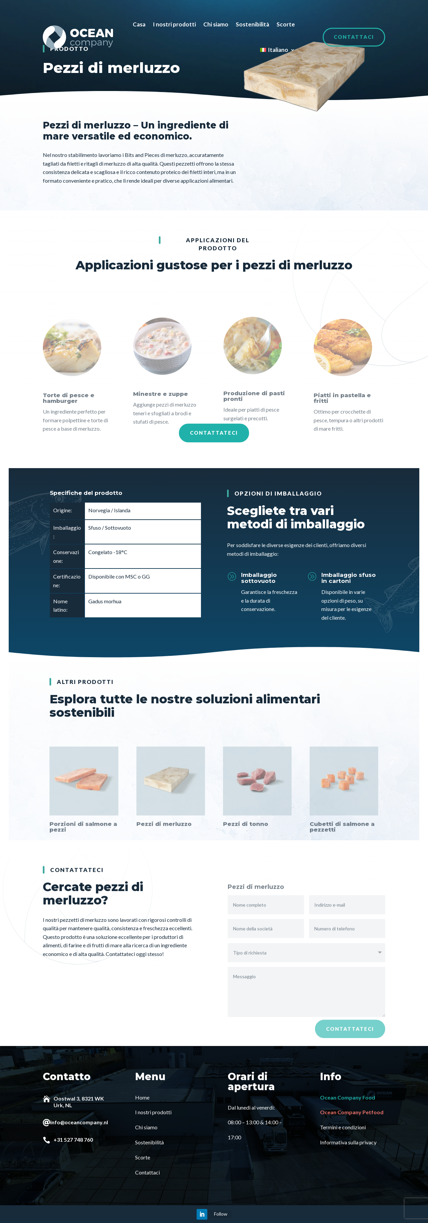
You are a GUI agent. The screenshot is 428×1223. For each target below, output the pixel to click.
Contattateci (214, 433)
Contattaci (354, 37)
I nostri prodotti (174, 24)
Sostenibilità (252, 24)
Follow (220, 1213)
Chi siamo (215, 24)
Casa (139, 24)
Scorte (286, 24)
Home (142, 1097)
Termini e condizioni (343, 1127)
